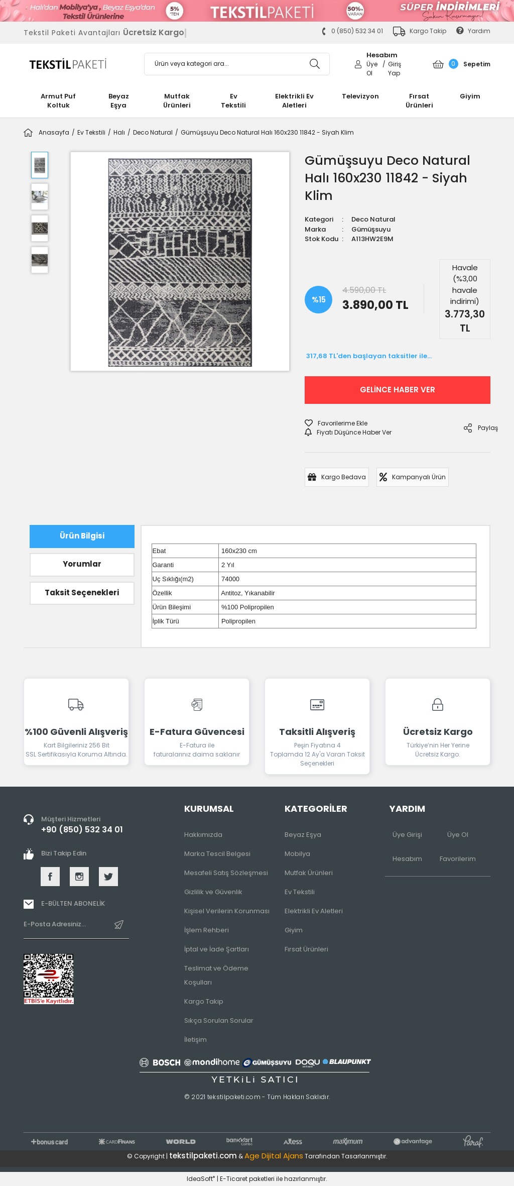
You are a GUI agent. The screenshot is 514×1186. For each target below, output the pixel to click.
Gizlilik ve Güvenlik (213, 892)
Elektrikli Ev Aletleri (314, 911)
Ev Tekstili (300, 892)
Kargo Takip (203, 1001)
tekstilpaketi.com (203, 1155)
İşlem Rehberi (206, 930)
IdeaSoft (201, 1178)
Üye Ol (457, 834)
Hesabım (407, 859)
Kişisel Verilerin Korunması (227, 911)
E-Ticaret (233, 1178)
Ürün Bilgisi (82, 535)
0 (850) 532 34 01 (352, 31)
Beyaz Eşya (303, 834)
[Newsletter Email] (76, 929)
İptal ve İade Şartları (216, 949)
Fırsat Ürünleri (306, 949)
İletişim (195, 1039)
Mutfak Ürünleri (309, 873)
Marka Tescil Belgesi (217, 853)
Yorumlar (82, 564)
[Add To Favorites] (336, 423)
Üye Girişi (407, 834)
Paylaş (477, 428)
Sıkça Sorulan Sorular (218, 1020)
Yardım (473, 31)
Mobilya (297, 853)
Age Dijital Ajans (273, 1155)
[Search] (237, 64)
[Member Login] (358, 63)
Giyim (294, 930)
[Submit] (119, 928)
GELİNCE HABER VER (397, 389)
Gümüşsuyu (371, 229)
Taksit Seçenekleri (82, 592)
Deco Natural (373, 219)
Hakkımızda (203, 834)
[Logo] (76, 63)
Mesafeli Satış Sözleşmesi (226, 873)
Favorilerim (458, 859)
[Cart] (461, 64)
